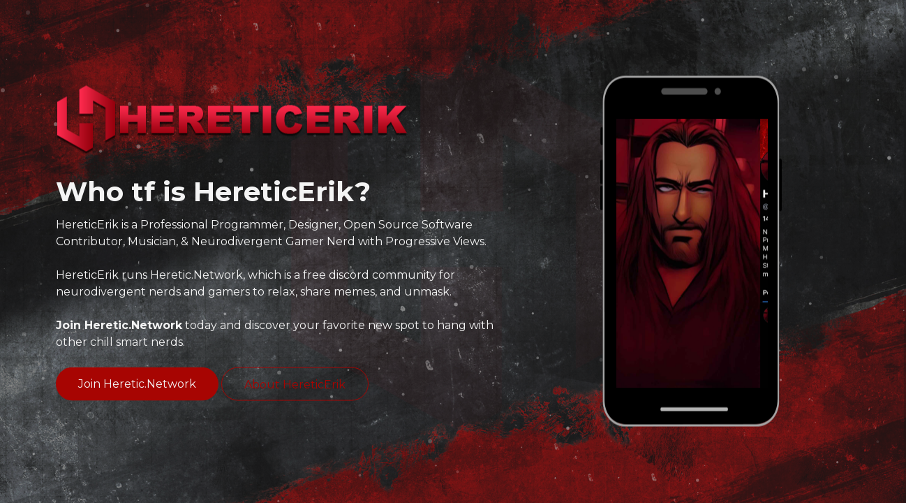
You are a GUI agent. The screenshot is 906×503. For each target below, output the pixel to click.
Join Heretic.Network (137, 384)
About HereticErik (295, 384)
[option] (692, 253)
